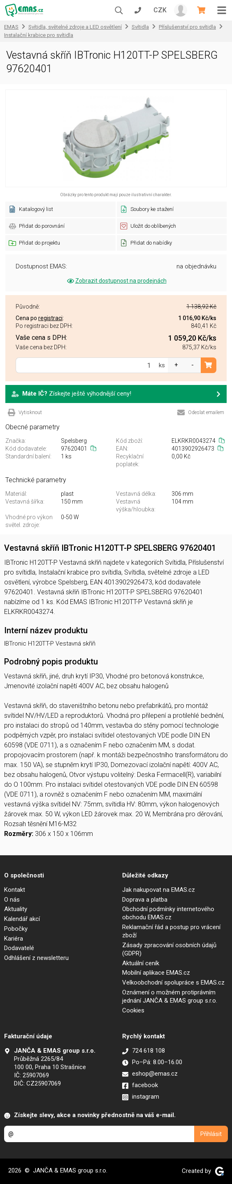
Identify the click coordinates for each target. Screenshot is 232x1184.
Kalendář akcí (22, 919)
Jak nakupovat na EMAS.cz (158, 889)
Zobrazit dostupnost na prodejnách (116, 280)
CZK (160, 10)
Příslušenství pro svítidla (187, 27)
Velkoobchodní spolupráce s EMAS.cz (173, 982)
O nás (12, 899)
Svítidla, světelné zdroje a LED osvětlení (75, 27)
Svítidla (140, 27)
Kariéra (13, 938)
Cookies (133, 1010)
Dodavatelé (19, 948)
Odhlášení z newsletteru (36, 958)
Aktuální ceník (140, 963)
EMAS (11, 27)
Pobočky (16, 928)
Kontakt (14, 889)
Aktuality (15, 909)
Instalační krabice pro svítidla (38, 35)
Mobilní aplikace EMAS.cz (156, 972)
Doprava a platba (144, 899)
